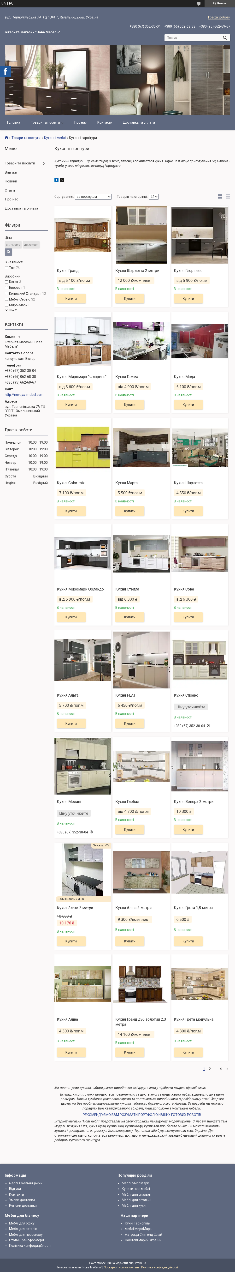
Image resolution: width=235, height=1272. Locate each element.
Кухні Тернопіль (137, 1223)
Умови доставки (22, 1200)
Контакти (104, 122)
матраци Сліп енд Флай (143, 1234)
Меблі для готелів (23, 1229)
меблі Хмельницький (25, 1183)
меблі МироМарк (138, 1229)
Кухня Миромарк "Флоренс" (81, 376)
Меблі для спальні (136, 1194)
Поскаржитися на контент (121, 1267)
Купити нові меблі (136, 1189)
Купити (71, 299)
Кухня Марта (126, 483)
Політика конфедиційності (30, 1246)
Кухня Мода (184, 376)
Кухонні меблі (55, 138)
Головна (13, 122)
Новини (11, 181)
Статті (10, 190)
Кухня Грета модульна (193, 1019)
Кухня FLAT (125, 695)
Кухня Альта (67, 695)
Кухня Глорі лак (188, 270)
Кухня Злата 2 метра (75, 908)
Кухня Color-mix (71, 483)
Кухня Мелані (69, 801)
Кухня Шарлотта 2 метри (137, 270)
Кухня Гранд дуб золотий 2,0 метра (140, 1022)
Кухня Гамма (126, 376)
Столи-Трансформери (26, 1240)
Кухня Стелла (127, 589)
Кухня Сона (184, 589)
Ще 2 (13, 310)
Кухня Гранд (68, 270)
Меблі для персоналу (26, 1234)
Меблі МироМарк (135, 1183)
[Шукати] (224, 37)
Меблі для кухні (134, 1205)
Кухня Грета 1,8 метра (193, 907)
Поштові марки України (143, 1240)
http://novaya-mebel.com (24, 395)
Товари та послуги (45, 122)
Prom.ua (140, 1263)
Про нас (80, 122)
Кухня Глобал (127, 801)
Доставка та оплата (139, 122)
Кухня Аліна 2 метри (133, 907)
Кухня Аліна (67, 1019)
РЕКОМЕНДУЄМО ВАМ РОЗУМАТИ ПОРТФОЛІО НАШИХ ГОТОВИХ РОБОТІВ (142, 1115)
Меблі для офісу (22, 1223)
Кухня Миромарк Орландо (80, 589)
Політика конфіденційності (159, 1267)
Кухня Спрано (186, 695)
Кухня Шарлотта (188, 483)
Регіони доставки (23, 1205)
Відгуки (11, 172)
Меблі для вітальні (136, 1200)
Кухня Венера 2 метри (193, 801)
